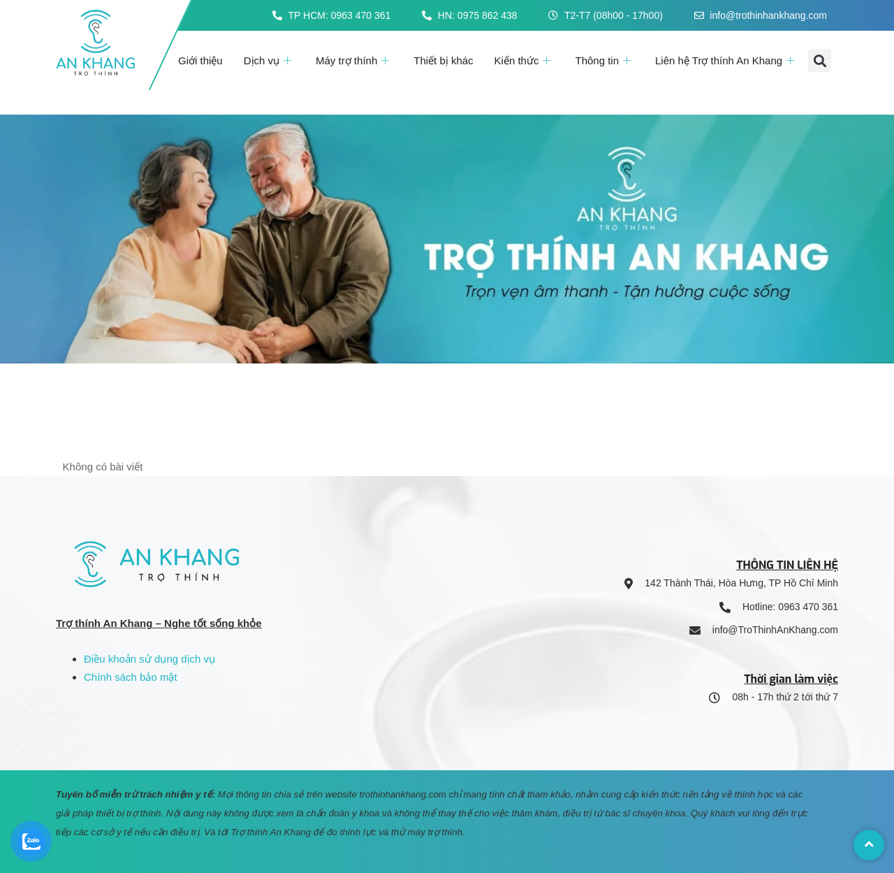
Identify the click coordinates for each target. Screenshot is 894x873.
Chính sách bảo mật (130, 677)
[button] (819, 60)
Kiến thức (524, 60)
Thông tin (604, 60)
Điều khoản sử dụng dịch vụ (149, 659)
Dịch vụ (269, 60)
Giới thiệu (200, 60)
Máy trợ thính (354, 60)
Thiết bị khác (443, 60)
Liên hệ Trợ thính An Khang (726, 60)
